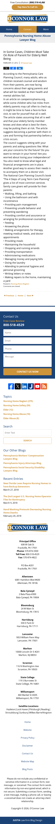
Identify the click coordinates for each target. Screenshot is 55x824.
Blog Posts (27, 769)
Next (30, 295)
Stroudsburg (11, 712)
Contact (27, 29)
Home (9, 29)
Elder (8, 409)
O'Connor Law (37, 808)
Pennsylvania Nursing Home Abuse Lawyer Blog (27, 19)
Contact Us (27, 753)
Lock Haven (22, 709)
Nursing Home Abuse (16, 414)
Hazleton (10, 709)
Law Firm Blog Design (27, 820)
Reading (45, 709)
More (46, 29)
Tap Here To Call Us (27, 7)
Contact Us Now (27, 371)
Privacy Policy (27, 737)
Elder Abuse (11, 418)
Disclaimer (27, 745)
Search (27, 440)
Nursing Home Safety (16, 405)
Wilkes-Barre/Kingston (40, 712)
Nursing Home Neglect (20, 284)
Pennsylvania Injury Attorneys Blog (22, 463)
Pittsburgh (34, 709)
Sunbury (23, 712)
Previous (9, 295)
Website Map (27, 761)
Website (27, 729)
